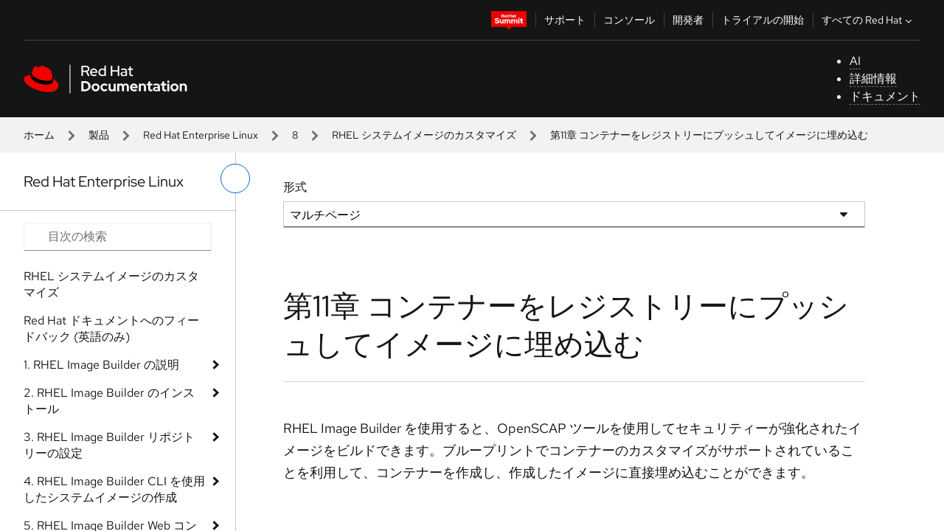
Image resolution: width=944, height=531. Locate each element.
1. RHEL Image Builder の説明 (101, 364)
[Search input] (118, 237)
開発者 (688, 20)
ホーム (39, 135)
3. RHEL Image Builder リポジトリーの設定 (109, 445)
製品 (98, 135)
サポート (565, 20)
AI (855, 61)
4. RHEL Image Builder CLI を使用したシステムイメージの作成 (114, 489)
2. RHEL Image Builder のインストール (109, 401)
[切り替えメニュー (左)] (235, 178)
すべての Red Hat (868, 20)
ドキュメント (885, 96)
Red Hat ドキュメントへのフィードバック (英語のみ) (111, 328)
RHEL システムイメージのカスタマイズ (424, 135)
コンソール (629, 20)
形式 (295, 187)
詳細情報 (873, 78)
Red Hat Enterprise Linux (200, 135)
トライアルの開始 (762, 20)
